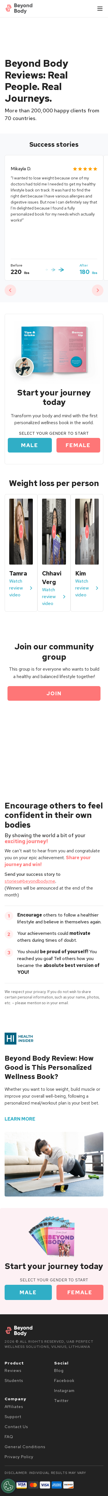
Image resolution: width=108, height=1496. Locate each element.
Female (78, 445)
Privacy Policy (19, 1456)
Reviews (13, 1370)
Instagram (64, 1390)
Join (54, 693)
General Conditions (25, 1446)
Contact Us (16, 1426)
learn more (20, 1119)
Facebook (64, 1380)
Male (29, 445)
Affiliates (14, 1406)
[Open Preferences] (8, 1486)
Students (14, 1380)
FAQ (9, 1436)
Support (13, 1416)
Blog (59, 1370)
